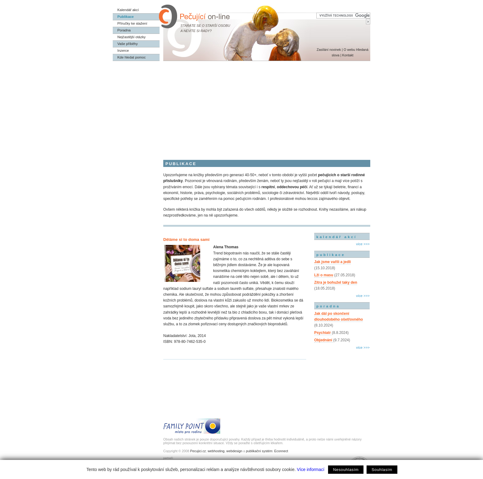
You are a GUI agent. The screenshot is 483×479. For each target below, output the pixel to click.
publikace (330, 255)
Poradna (124, 30)
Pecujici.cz (198, 451)
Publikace (125, 16)
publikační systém (259, 451)
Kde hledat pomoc (131, 57)
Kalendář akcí (128, 10)
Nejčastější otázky (131, 37)
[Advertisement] (241, 107)
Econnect (281, 451)
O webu (349, 49)
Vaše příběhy (127, 44)
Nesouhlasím (346, 469)
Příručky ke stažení (132, 23)
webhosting (216, 451)
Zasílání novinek (329, 49)
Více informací (310, 469)
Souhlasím (381, 469)
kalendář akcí (336, 237)
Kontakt (348, 55)
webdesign (234, 451)
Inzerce (123, 50)
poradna (328, 306)
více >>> (363, 244)
